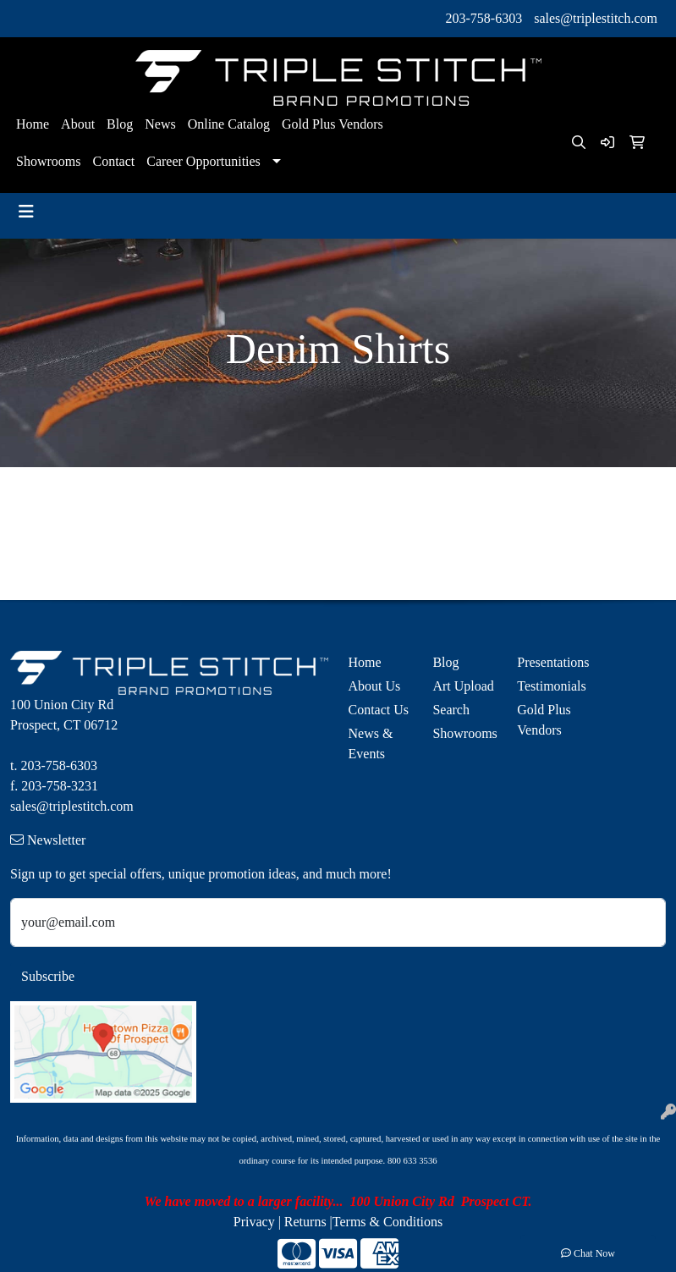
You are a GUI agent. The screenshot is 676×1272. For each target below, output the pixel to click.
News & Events (371, 743)
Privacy (254, 1221)
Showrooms (48, 161)
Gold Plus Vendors (332, 124)
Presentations (549, 662)
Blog (120, 124)
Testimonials (549, 686)
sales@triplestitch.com (595, 18)
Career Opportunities (203, 161)
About (78, 124)
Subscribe (47, 976)
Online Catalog (229, 124)
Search (451, 709)
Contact (113, 161)
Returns (305, 1221)
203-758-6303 (484, 18)
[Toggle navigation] (26, 211)
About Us (375, 686)
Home (32, 124)
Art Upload (462, 686)
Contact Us (379, 709)
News (160, 124)
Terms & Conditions (387, 1221)
